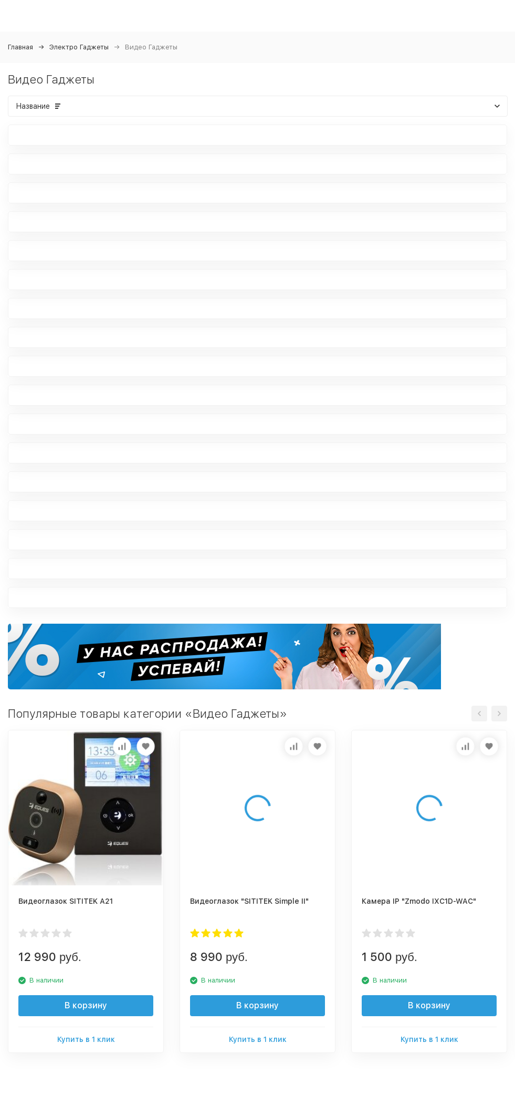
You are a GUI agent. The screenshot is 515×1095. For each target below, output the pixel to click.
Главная (20, 47)
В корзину (86, 1005)
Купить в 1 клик (86, 1039)
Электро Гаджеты (79, 47)
